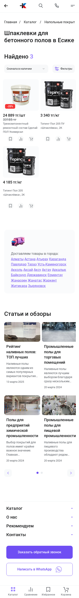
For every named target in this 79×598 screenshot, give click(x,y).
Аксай (28, 270)
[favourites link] (48, 589)
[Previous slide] (8, 473)
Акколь (17, 270)
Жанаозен (19, 280)
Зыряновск (37, 286)
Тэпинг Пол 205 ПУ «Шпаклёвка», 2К (52, 125)
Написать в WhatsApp (39, 569)
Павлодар (19, 264)
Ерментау (55, 275)
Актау (46, 270)
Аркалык (59, 270)
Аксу (37, 270)
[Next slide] (71, 473)
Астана (30, 259)
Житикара (19, 286)
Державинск (37, 275)
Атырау (42, 259)
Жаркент (50, 280)
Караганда (57, 259)
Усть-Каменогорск (51, 264)
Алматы (17, 259)
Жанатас (35, 280)
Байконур (18, 275)
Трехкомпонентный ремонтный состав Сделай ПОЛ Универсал (20, 127)
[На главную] (23, 5)
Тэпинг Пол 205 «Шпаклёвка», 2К (14, 192)
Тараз (32, 264)
